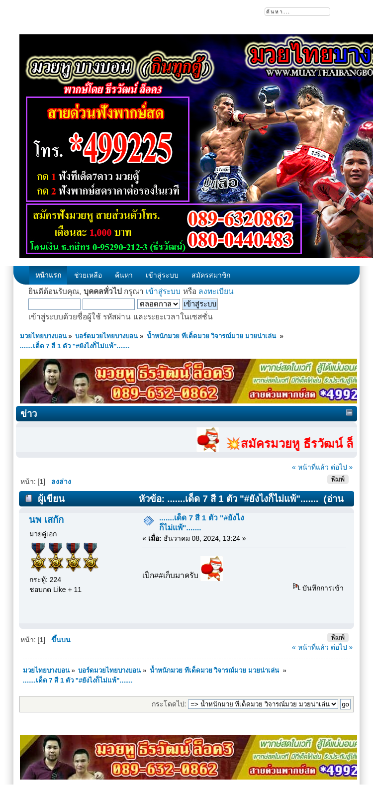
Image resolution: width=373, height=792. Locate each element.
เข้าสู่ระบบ (163, 291)
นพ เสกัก (46, 519)
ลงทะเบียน (216, 291)
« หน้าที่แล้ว (310, 467)
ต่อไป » (342, 467)
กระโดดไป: (169, 704)
